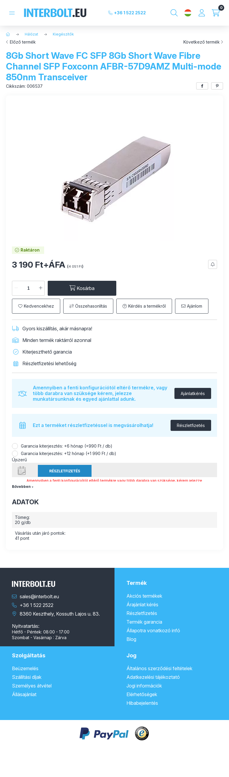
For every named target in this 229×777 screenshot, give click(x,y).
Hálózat (31, 34)
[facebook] (202, 86)
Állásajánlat (24, 694)
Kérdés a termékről (147, 306)
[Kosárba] (82, 288)
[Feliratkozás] (212, 264)
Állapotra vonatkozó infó (153, 630)
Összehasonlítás (91, 306)
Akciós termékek (144, 596)
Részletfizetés (191, 425)
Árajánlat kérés (142, 605)
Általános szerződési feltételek (159, 668)
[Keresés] (174, 13)
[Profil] (201, 13)
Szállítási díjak (26, 677)
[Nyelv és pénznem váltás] (188, 13)
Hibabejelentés (142, 703)
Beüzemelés (25, 668)
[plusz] (40, 288)
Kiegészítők (63, 34)
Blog (131, 639)
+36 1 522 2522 (130, 12)
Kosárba (212, 769)
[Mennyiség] (28, 288)
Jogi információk (144, 686)
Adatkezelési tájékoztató (153, 677)
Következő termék (201, 42)
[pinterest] (217, 86)
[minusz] (16, 288)
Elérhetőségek (141, 694)
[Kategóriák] (12, 12)
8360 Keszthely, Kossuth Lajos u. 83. (60, 614)
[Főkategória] (8, 34)
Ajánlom (194, 306)
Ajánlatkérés (193, 393)
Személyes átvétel (32, 686)
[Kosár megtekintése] (215, 13)
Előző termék (23, 42)
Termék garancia (144, 622)
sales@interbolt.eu (39, 596)
